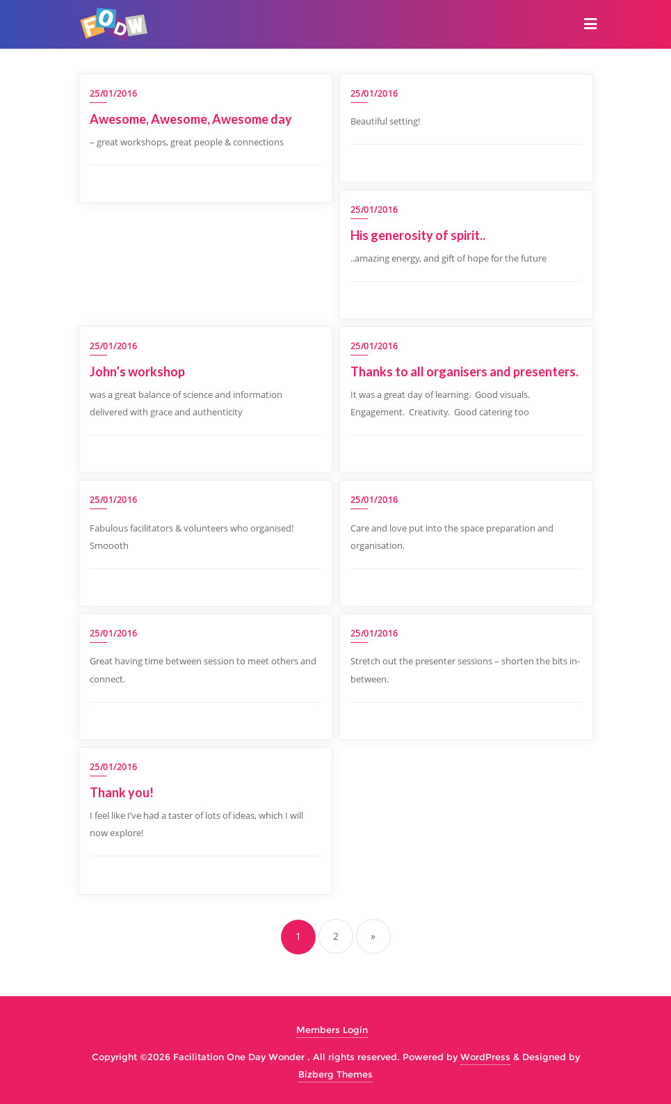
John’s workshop (137, 371)
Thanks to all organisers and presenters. (465, 371)
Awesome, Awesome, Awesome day (191, 119)
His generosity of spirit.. (417, 235)
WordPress (485, 1056)
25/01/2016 (114, 93)
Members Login (332, 1029)
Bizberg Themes (335, 1074)
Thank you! (123, 792)
